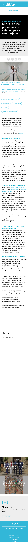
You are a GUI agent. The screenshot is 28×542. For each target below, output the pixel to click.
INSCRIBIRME (7, 516)
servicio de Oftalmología (10, 111)
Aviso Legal (14, 533)
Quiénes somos (14, 539)
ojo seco (21, 134)
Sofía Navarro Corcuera (17, 187)
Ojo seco (5, 107)
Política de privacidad (14, 535)
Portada (11, 10)
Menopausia (6, 103)
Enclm (16, 91)
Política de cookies (14, 537)
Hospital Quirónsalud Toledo (11, 99)
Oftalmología (17, 103)
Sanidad (16, 10)
